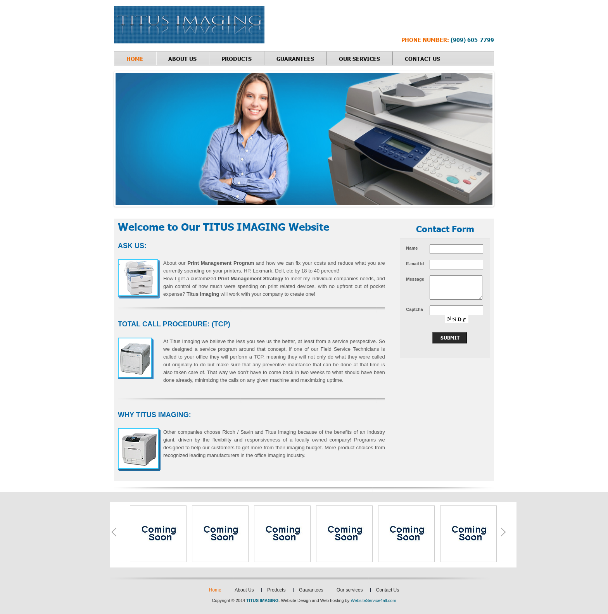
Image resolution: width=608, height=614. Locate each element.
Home (134, 58)
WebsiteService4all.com (373, 600)
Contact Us (422, 58)
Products (236, 58)
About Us (182, 58)
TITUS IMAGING (262, 600)
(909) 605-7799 (471, 39)
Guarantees (295, 58)
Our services (359, 58)
